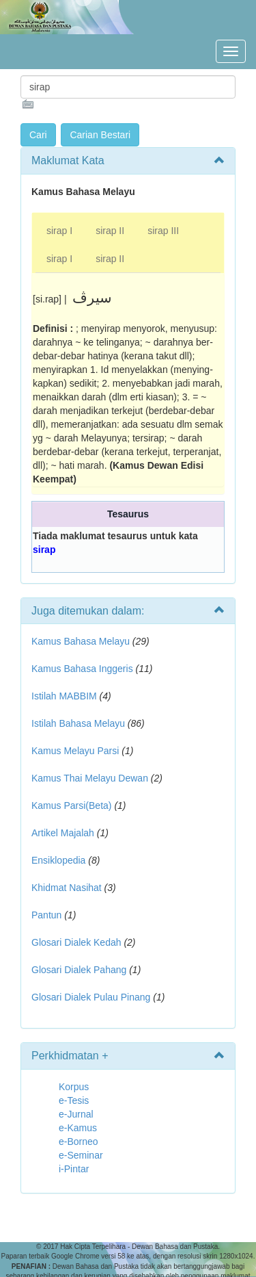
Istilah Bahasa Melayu (78, 723)
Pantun (46, 915)
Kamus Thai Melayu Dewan (89, 778)
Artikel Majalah (62, 832)
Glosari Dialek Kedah (76, 942)
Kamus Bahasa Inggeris (82, 668)
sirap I (59, 230)
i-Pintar (74, 1168)
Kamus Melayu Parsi (75, 750)
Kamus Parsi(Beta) (71, 805)
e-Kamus (78, 1127)
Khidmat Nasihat (66, 887)
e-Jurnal (76, 1114)
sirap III (163, 230)
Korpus (74, 1086)
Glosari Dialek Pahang (78, 969)
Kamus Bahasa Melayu (81, 641)
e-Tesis (74, 1100)
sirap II (110, 230)
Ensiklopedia (58, 860)
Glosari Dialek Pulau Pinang (90, 997)
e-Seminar (81, 1155)
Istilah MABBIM (64, 696)
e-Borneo (78, 1141)
